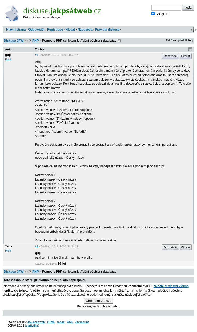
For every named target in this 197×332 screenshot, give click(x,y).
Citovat (185, 55)
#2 (36, 246)
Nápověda (85, 29)
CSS (70, 321)
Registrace (55, 29)
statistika (32, 325)
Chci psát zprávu (98, 301)
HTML (51, 321)
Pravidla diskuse (107, 29)
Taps (8, 246)
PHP (35, 40)
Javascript (82, 321)
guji (8, 55)
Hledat (70, 29)
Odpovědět (36, 29)
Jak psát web (36, 321)
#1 (36, 54)
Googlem (159, 14)
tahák (60, 321)
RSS (119, 40)
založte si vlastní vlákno (171, 286)
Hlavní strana (16, 29)
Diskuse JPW (13, 40)
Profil (8, 59)
